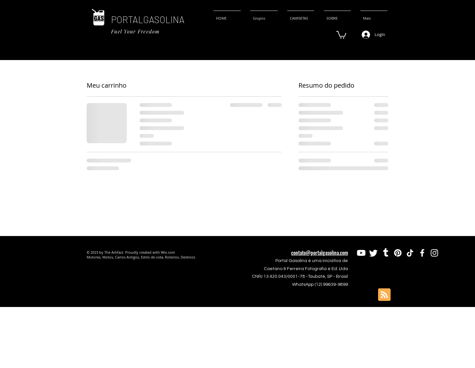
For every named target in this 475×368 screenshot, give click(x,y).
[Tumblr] (386, 253)
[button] (341, 34)
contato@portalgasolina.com (319, 253)
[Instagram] (434, 253)
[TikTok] (410, 253)
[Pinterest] (398, 253)
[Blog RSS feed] (384, 295)
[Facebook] (422, 253)
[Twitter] (373, 253)
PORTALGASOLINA (148, 19)
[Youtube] (361, 253)
